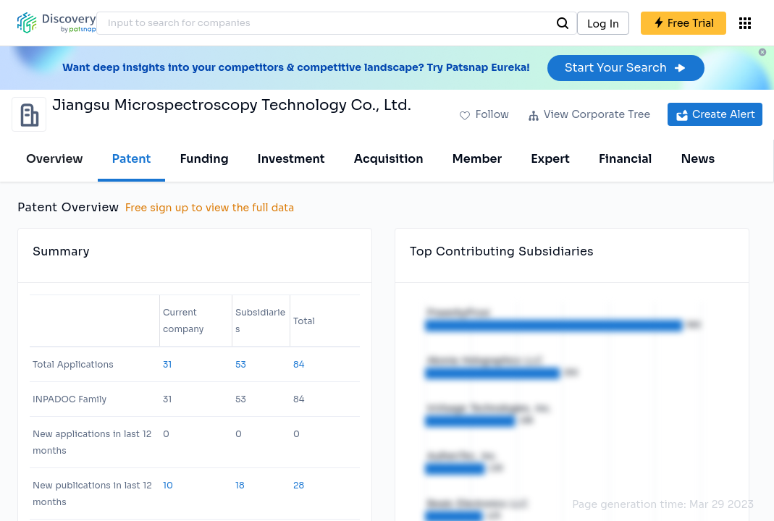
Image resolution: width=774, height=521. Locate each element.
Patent (131, 158)
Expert (550, 158)
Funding (204, 158)
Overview (54, 158)
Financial (625, 158)
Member (477, 158)
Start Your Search (626, 67)
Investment (291, 158)
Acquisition (389, 158)
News (698, 158)
